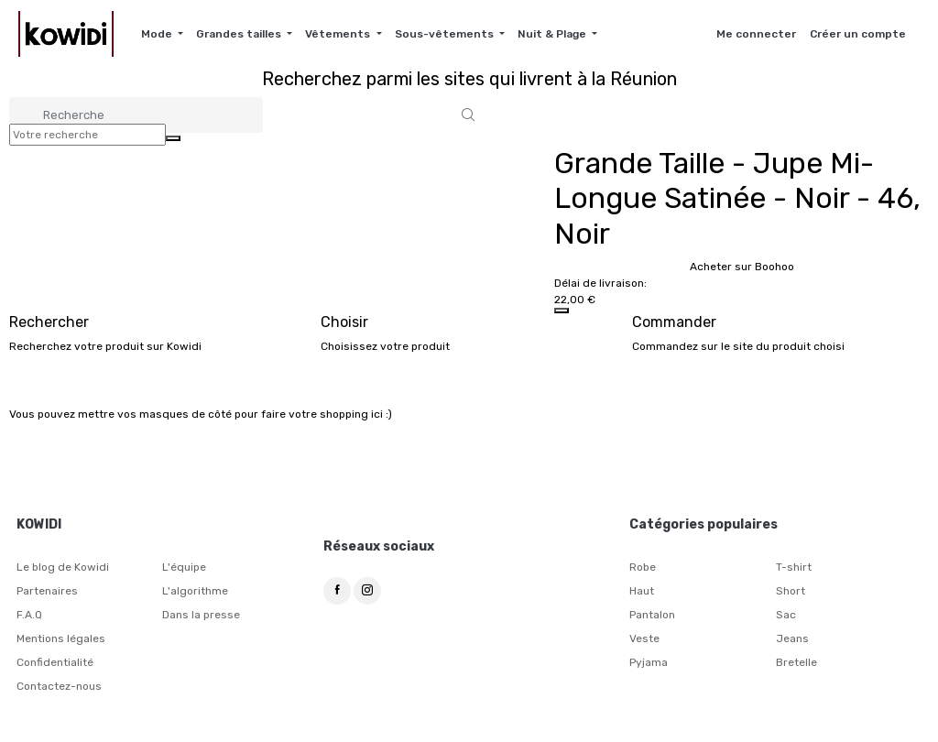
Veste (644, 638)
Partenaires (47, 590)
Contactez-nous (59, 686)
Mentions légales (60, 638)
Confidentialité (54, 662)
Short (790, 590)
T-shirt (794, 567)
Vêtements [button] (339, 33)
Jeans (792, 638)
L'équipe (184, 567)
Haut (641, 590)
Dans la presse (201, 614)
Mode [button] (158, 33)
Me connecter (756, 33)
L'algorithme (195, 590)
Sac (786, 614)
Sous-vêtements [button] (445, 33)
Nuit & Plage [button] (553, 33)
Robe (642, 567)
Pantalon (652, 614)
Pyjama (648, 662)
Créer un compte (858, 33)
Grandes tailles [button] (240, 33)
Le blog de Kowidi (62, 567)
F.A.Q (29, 614)
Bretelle (796, 662)
